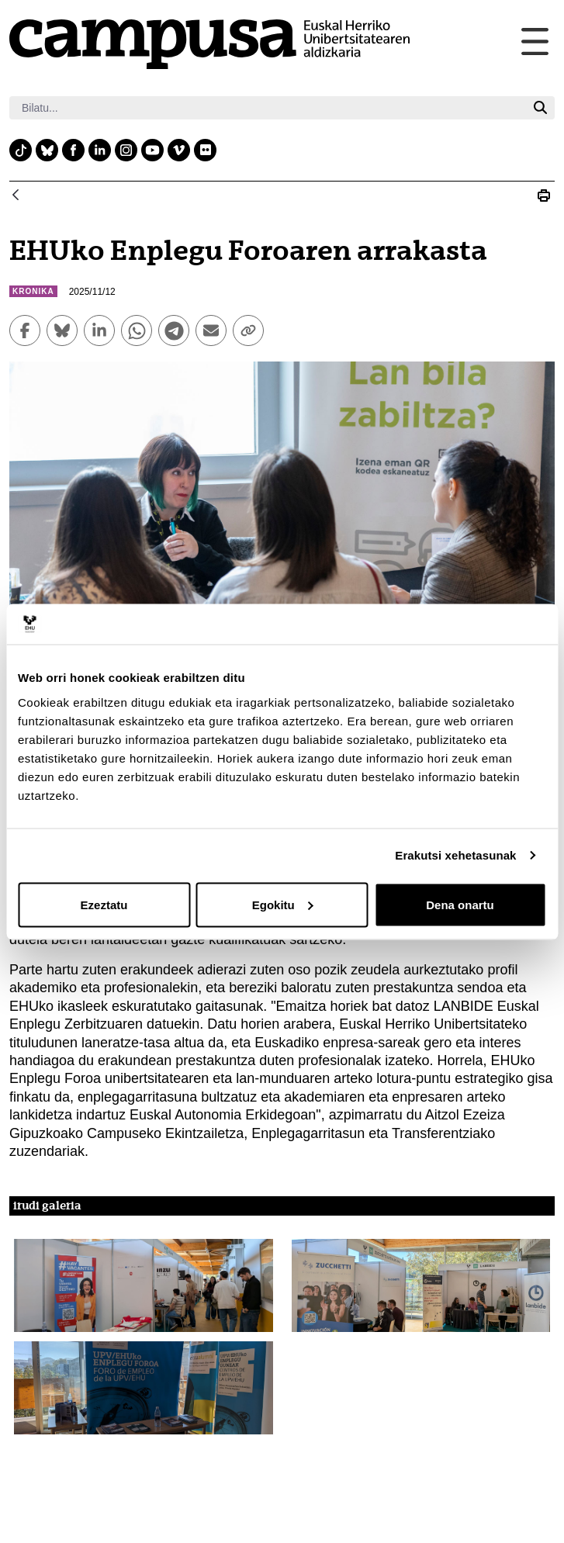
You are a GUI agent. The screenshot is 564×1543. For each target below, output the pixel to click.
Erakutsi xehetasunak (455, 855)
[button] (143, 1285)
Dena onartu (460, 904)
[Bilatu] (267, 107)
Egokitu (282, 904)
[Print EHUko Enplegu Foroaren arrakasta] (544, 195)
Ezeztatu (104, 904)
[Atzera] (15, 196)
